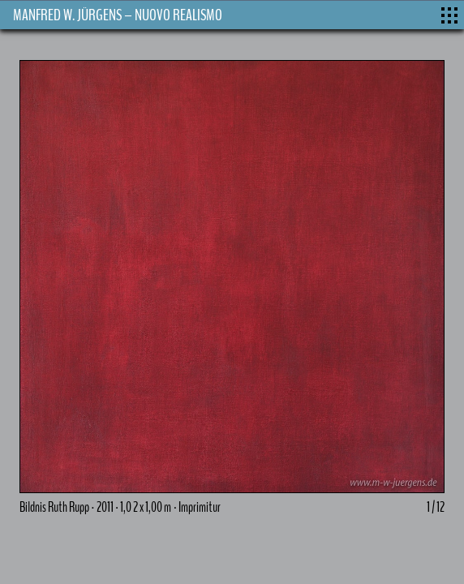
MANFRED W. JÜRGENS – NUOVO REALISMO (117, 15)
